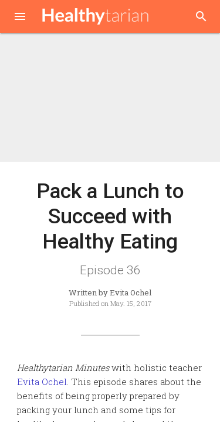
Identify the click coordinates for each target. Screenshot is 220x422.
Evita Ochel (42, 381)
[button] (20, 18)
